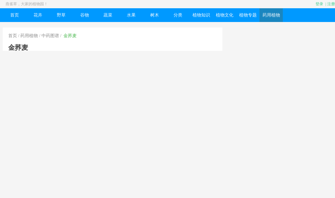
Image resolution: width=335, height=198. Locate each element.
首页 (14, 15)
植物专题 (248, 15)
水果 (131, 15)
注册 (331, 4)
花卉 (38, 15)
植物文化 (224, 15)
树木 (154, 15)
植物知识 (201, 15)
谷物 (84, 15)
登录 (319, 4)
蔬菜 (108, 15)
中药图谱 (50, 35)
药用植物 (271, 15)
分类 (178, 15)
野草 (61, 15)
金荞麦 (70, 35)
